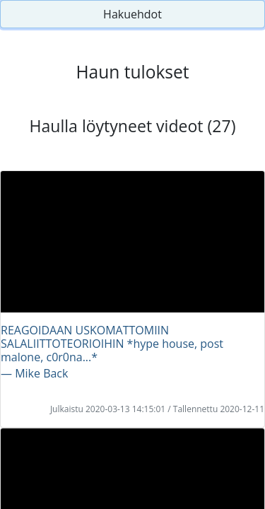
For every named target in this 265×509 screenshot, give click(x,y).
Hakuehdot (132, 14)
